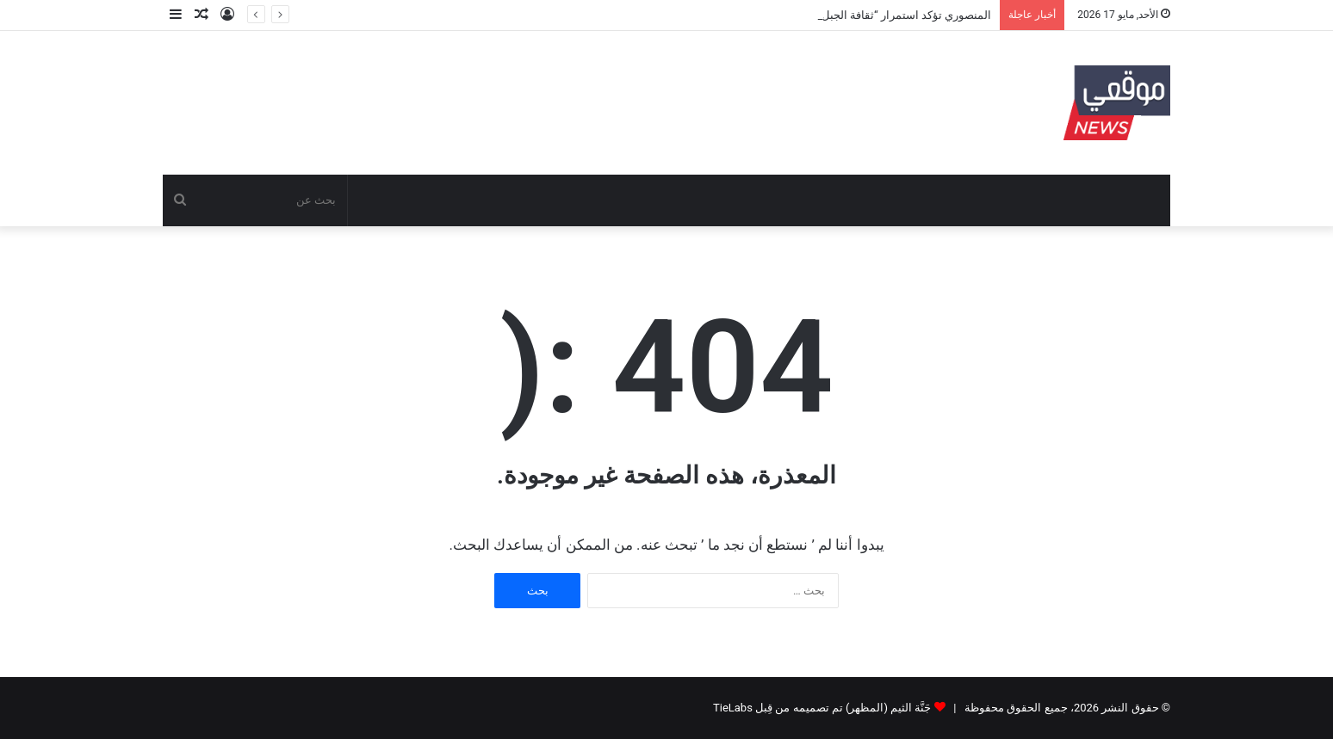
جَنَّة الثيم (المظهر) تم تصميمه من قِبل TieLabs (822, 707)
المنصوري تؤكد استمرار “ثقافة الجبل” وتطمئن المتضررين (858, 15)
